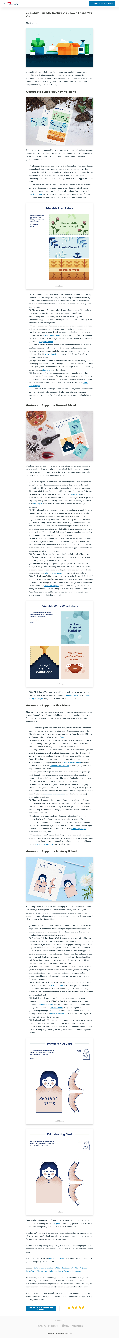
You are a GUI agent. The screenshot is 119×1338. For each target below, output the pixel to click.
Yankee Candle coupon (54, 354)
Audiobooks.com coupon (54, 794)
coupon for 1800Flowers (59, 765)
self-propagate (36, 194)
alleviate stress (72, 695)
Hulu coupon (47, 370)
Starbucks (59, 1271)
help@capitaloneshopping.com (64, 1333)
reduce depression (52, 335)
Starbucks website (58, 985)
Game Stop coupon (78, 828)
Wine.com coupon (51, 585)
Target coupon (65, 737)
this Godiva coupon (57, 1258)
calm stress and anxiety (53, 573)
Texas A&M (31, 1271)
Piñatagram (55, 1223)
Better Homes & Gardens (43, 1268)
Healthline (65, 1268)
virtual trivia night (57, 1014)
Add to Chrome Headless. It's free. (102, 4)
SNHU (57, 1268)
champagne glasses (46, 1004)
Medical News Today (45, 1271)
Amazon (67, 1271)
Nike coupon (37, 504)
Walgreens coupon (46, 341)
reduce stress (75, 494)
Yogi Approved (85, 1268)
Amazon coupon (56, 1007)
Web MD (74, 1268)
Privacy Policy (51, 1333)
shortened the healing (72, 762)
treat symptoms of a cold (44, 844)
